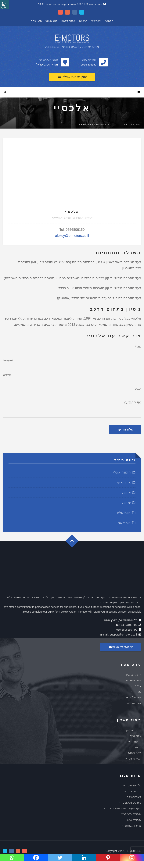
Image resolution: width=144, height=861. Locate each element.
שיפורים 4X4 (134, 819)
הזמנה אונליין (121, 472)
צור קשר (124, 523)
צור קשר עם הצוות (121, 646)
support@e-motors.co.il (123, 634)
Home (124, 124)
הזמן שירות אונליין (72, 77)
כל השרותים (134, 785)
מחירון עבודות (133, 825)
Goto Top (74, 542)
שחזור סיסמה (68, 20)
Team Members (90, 124)
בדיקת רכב (135, 791)
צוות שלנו (124, 513)
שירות (126, 503)
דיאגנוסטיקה (134, 797)
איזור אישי (96, 20)
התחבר (109, 20)
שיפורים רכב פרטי (131, 814)
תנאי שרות (36, 20)
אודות (126, 492)
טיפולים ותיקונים (132, 802)
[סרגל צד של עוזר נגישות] (4, 4)
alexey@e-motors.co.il (72, 236)
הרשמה (83, 20)
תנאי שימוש (51, 20)
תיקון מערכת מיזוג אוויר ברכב (124, 808)
